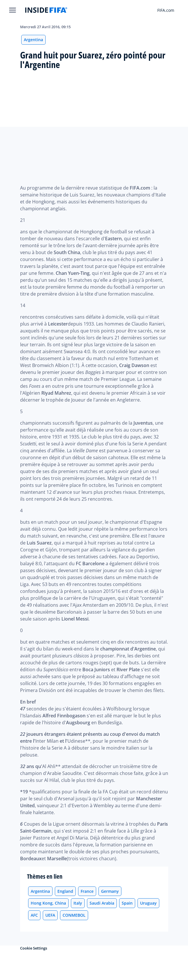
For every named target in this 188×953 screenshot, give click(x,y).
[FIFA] (46, 10)
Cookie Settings (33, 948)
